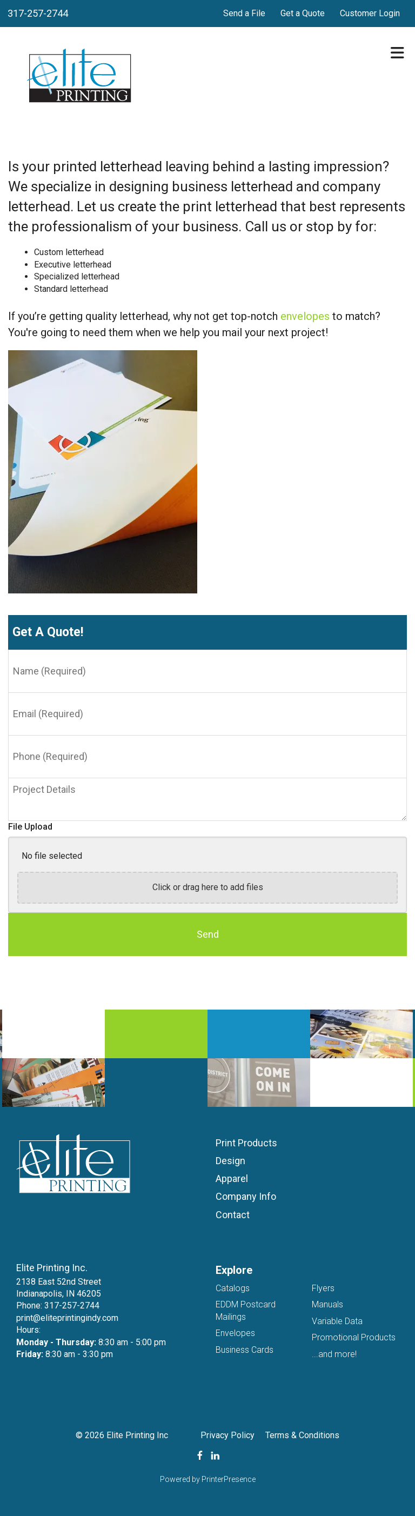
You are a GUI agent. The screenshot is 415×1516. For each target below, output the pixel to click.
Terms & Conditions (302, 1435)
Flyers (323, 1288)
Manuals (327, 1304)
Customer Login (370, 13)
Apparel (232, 1178)
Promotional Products (354, 1337)
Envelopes (235, 1333)
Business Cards (244, 1350)
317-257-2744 (38, 13)
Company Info (246, 1196)
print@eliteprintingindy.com (67, 1318)
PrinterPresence (229, 1479)
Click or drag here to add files (207, 887)
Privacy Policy (227, 1435)
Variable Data (337, 1321)
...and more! (334, 1354)
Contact (233, 1214)
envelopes (305, 316)
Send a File (244, 13)
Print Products (246, 1142)
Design (230, 1160)
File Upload (30, 827)
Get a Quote (302, 13)
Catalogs (233, 1288)
